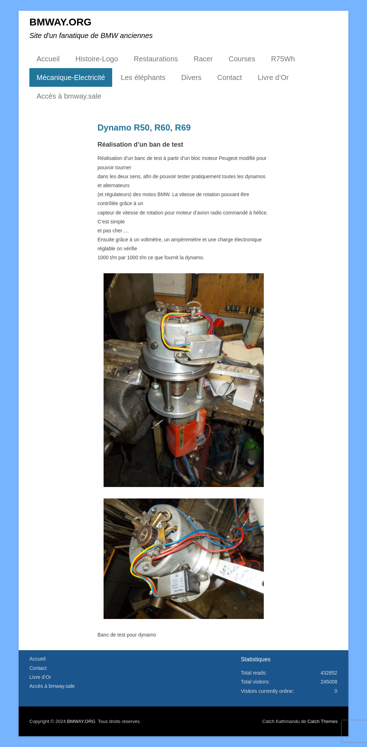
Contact (229, 77)
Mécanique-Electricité (71, 77)
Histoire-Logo (96, 59)
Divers (191, 77)
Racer (203, 59)
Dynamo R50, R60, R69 (144, 127)
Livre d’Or (273, 77)
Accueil (48, 59)
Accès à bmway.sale (69, 96)
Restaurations (156, 59)
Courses (242, 59)
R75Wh (283, 59)
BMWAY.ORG (60, 22)
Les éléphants (143, 77)
